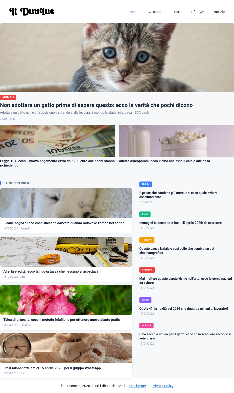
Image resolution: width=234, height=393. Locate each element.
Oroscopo (156, 11)
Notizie (219, 11)
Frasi (178, 11)
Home (135, 11)
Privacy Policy (163, 385)
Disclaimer (137, 385)
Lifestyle (197, 11)
